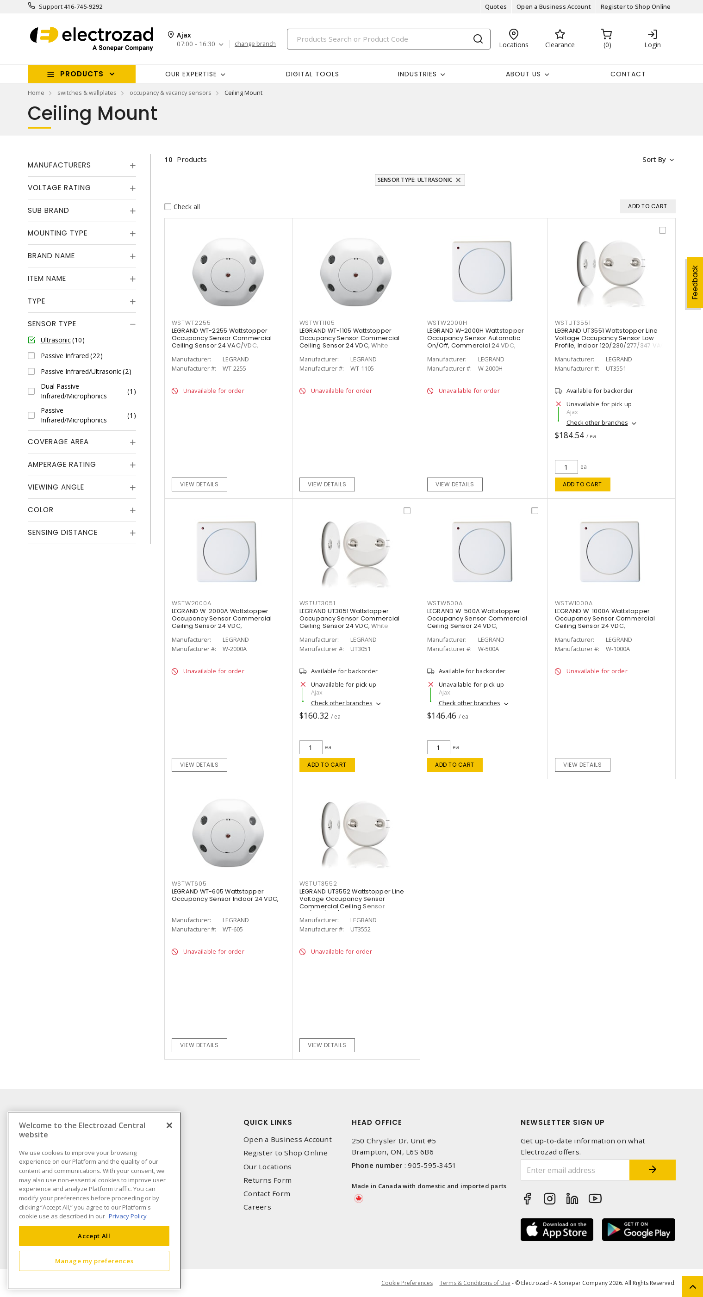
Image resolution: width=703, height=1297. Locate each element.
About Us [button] (523, 74)
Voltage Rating (59, 187)
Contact (628, 74)
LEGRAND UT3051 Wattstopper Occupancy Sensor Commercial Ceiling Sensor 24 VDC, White (349, 619)
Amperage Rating (62, 464)
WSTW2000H (447, 323)
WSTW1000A (574, 603)
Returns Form (267, 1180)
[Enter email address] (575, 1170)
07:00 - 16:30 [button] (196, 44)
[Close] (169, 1125)
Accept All (94, 1236)
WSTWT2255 (191, 323)
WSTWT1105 (317, 323)
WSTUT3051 (317, 603)
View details (199, 484)
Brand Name (51, 256)
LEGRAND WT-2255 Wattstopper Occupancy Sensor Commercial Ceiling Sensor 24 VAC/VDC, (222, 338)
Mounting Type (57, 233)
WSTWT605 (189, 883)
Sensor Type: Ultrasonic (415, 180)
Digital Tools (312, 74)
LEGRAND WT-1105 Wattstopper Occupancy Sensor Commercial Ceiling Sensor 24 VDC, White (349, 338)
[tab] (82, 165)
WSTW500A (445, 603)
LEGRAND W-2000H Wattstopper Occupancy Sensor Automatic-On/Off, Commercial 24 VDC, (475, 338)
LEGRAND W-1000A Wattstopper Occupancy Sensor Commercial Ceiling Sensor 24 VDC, (605, 619)
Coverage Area (58, 442)
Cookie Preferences (407, 1283)
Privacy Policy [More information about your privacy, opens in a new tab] (128, 1216)
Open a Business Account (553, 6)
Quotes (496, 6)
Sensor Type (52, 324)
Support (50, 6)
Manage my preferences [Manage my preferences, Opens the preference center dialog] (94, 1261)
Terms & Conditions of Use (475, 1283)
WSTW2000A (192, 603)
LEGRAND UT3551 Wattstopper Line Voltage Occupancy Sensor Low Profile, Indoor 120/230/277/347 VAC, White (611, 342)
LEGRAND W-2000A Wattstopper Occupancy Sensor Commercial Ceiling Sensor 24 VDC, (222, 619)
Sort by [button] (654, 159)
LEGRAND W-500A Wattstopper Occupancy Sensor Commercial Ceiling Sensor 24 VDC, (477, 619)
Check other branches (597, 423)
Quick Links (267, 1122)
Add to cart (582, 484)
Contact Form (266, 1193)
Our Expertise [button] (191, 74)
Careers (257, 1207)
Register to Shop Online (636, 6)
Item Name (47, 278)
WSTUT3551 (573, 323)
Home (36, 92)
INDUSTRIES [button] (417, 74)
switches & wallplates (87, 92)
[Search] (389, 39)
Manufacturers (59, 165)
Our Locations (267, 1166)
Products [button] (82, 74)
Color (41, 510)
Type (36, 301)
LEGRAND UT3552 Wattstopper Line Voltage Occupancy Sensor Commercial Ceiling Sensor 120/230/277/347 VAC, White (351, 903)
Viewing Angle (56, 487)
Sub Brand (48, 210)
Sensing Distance (63, 532)
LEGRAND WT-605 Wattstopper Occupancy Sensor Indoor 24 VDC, (225, 895)
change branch (255, 44)
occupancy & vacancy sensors (171, 92)
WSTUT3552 (318, 883)
